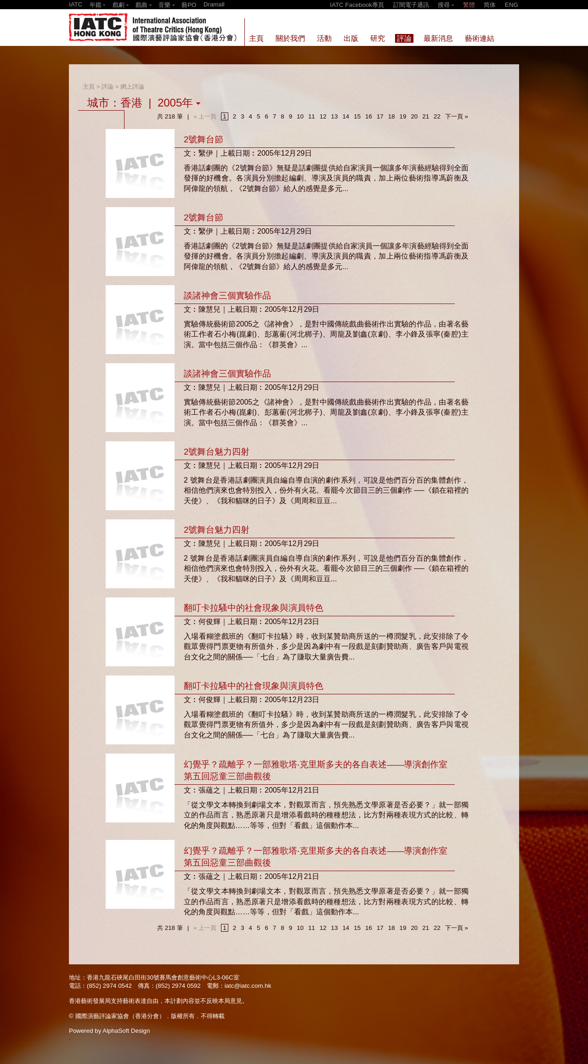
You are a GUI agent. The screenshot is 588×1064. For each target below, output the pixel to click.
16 (368, 116)
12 (323, 116)
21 (425, 116)
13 (334, 116)
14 (345, 116)
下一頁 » (456, 116)
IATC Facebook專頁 (357, 4)
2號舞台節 (203, 139)
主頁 (89, 86)
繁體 (469, 4)
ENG (511, 4)
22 (437, 116)
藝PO (188, 4)
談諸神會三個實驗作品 (227, 295)
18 (391, 116)
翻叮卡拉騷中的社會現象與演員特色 (253, 608)
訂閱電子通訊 (411, 4)
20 (414, 116)
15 (357, 116)
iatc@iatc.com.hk (248, 985)
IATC (75, 4)
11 (311, 116)
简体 (490, 4)
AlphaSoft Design (126, 1030)
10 (300, 116)
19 (403, 116)
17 (380, 116)
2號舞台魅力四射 (216, 451)
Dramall (214, 4)
